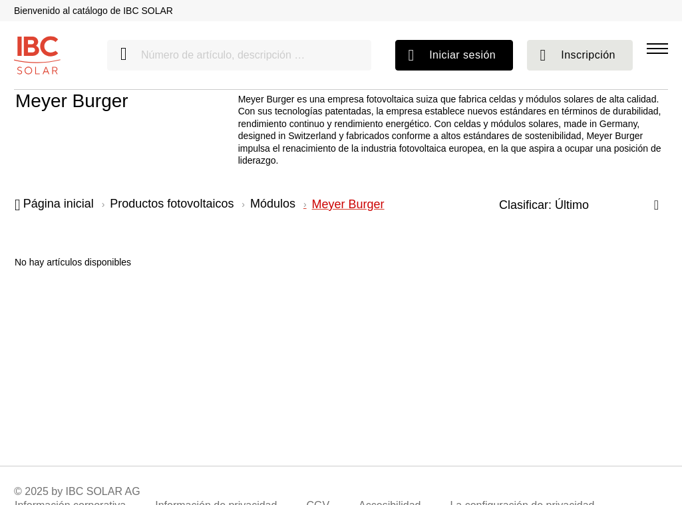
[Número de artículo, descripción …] (239, 55)
